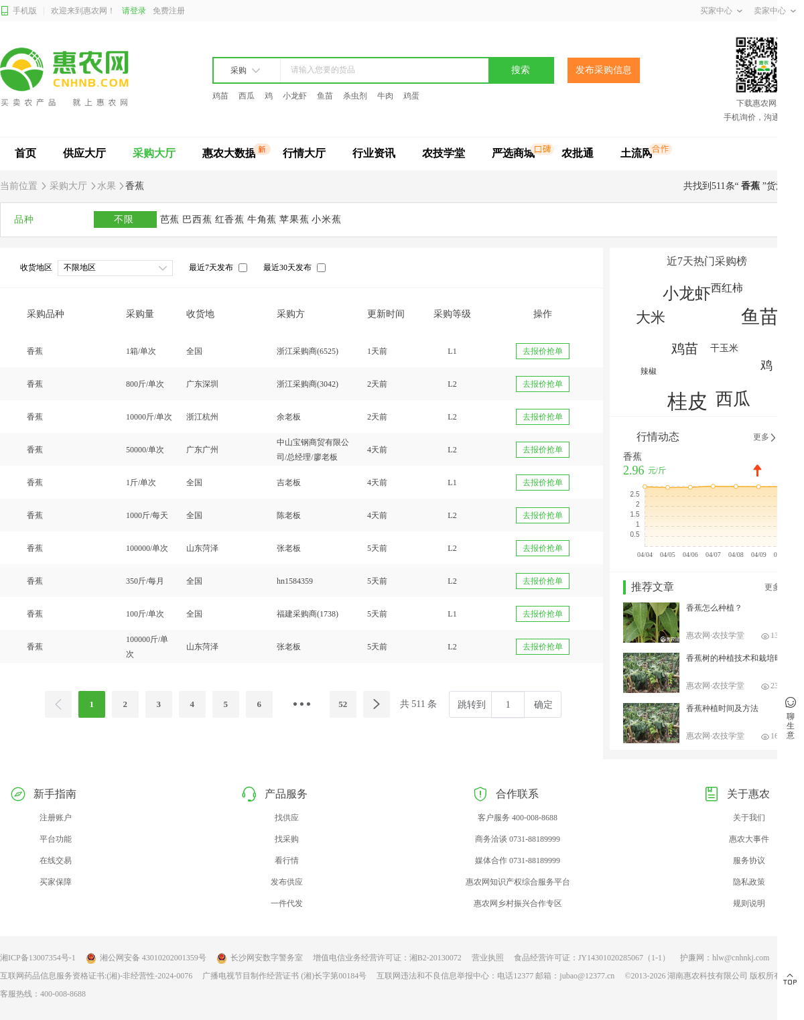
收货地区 (36, 267)
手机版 (18, 11)
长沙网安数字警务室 (259, 958)
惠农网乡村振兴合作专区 (518, 903)
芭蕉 (171, 219)
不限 (125, 219)
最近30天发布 (287, 267)
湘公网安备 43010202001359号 (146, 958)
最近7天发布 (211, 267)
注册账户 (56, 817)
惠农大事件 (749, 839)
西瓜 (247, 96)
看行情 (287, 860)
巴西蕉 (198, 219)
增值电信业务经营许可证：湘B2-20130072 (387, 957)
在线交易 (56, 860)
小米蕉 (326, 219)
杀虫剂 (355, 96)
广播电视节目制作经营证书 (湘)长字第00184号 (284, 975)
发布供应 (287, 882)
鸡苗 (220, 96)
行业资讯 (373, 153)
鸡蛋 (411, 96)
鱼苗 (325, 96)
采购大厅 (154, 153)
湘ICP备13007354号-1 (38, 957)
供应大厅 (84, 153)
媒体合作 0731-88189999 (517, 860)
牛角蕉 (263, 219)
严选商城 (513, 153)
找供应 (287, 817)
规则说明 (749, 903)
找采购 (287, 839)
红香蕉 (231, 219)
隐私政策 (749, 882)
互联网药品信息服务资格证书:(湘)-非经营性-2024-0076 (96, 975)
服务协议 (749, 860)
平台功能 (56, 839)
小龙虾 (295, 96)
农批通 (577, 153)
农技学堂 (443, 153)
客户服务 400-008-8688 (517, 817)
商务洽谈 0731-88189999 (517, 839)
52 (342, 704)
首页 (25, 153)
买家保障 (56, 882)
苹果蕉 (295, 219)
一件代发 (287, 903)
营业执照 (488, 957)
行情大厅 (304, 153)
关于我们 (749, 817)
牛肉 (385, 96)
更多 (765, 437)
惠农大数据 (229, 153)
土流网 (636, 153)
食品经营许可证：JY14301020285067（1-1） (592, 957)
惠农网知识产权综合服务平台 (518, 882)
